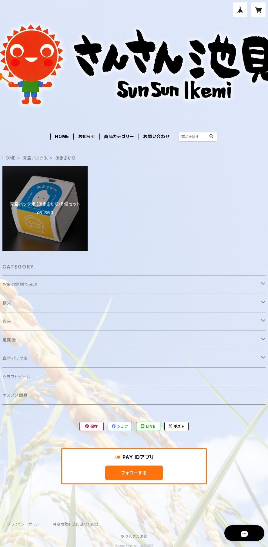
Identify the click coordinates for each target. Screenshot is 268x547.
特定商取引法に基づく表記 (75, 524)
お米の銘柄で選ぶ (19, 284)
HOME (62, 136)
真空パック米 (35, 157)
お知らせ (86, 136)
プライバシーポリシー (25, 524)
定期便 (9, 339)
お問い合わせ (156, 136)
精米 (7, 302)
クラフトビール (16, 376)
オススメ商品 (15, 395)
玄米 (7, 321)
